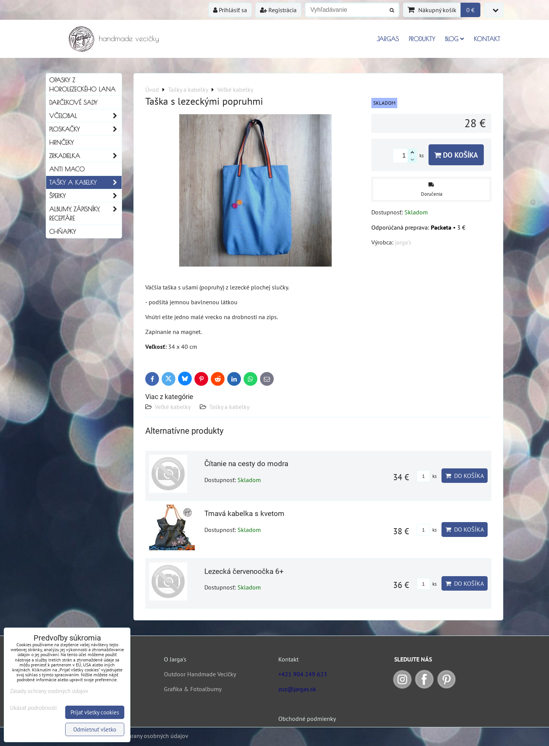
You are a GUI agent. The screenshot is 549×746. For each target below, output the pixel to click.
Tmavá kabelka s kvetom (244, 513)
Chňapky (62, 231)
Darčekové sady (73, 102)
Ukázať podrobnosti (33, 708)
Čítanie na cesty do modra (246, 463)
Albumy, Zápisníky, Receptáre (85, 214)
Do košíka (456, 155)
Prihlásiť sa (230, 10)
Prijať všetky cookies (95, 712)
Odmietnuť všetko (94, 729)
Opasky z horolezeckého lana (82, 85)
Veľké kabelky (173, 407)
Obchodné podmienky (307, 718)
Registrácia (278, 10)
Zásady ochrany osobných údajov (145, 736)
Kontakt (487, 38)
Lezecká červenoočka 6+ (244, 571)
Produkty (422, 38)
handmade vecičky (129, 38)
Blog (454, 38)
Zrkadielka (85, 155)
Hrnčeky (61, 142)
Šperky (85, 195)
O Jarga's (175, 659)
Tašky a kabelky (229, 407)
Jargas (388, 38)
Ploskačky (85, 129)
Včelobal (85, 115)
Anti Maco (67, 169)
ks (427, 476)
